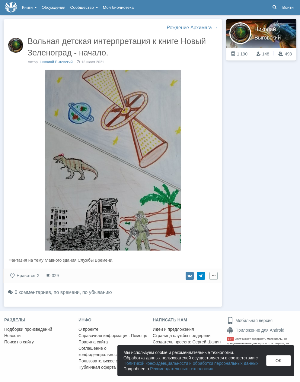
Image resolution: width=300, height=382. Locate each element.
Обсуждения (53, 7)
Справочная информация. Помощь (112, 335)
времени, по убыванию (86, 292)
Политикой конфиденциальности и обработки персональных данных (190, 363)
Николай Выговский (56, 62)
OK (279, 360)
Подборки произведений (28, 329)
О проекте (88, 329)
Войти (288, 7)
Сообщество (84, 7)
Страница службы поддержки (181, 335)
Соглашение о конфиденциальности (99, 351)
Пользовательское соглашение (108, 360)
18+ (230, 338)
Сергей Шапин (206, 341)
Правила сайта (93, 341)
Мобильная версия (250, 320)
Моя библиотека (118, 7)
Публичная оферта (97, 367)
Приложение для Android (255, 330)
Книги (29, 7)
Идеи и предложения (173, 329)
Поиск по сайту (19, 341)
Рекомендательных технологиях (181, 368)
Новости (12, 335)
